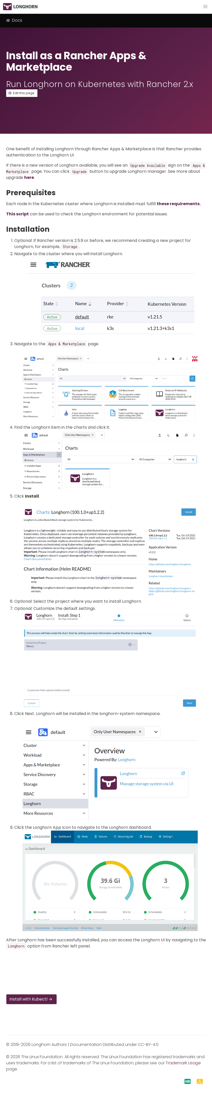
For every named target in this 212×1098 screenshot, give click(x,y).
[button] (205, 6)
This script (17, 214)
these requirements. (179, 204)
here (29, 177)
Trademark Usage (183, 1063)
